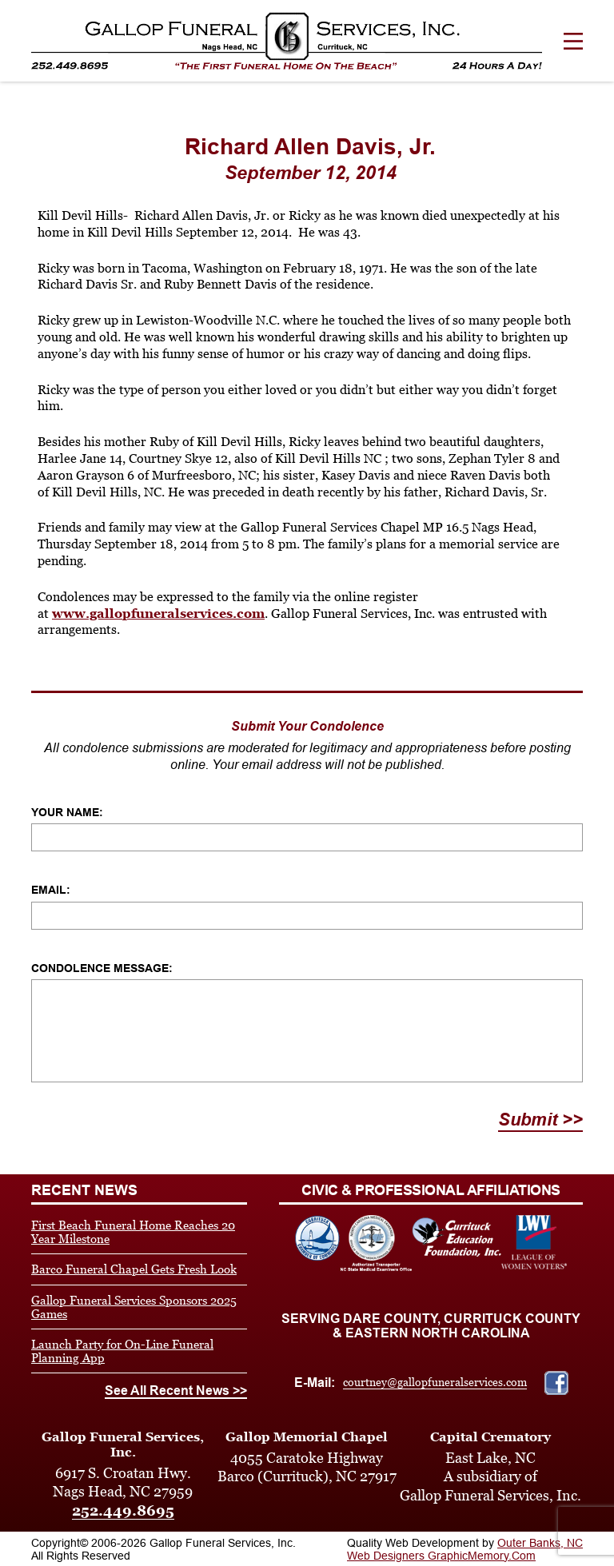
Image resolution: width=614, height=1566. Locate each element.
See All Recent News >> (176, 1390)
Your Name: (67, 812)
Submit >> (540, 1120)
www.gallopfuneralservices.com (158, 613)
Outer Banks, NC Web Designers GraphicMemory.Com (465, 1549)
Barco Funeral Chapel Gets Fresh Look (134, 1269)
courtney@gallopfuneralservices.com (435, 1382)
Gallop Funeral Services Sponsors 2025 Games (134, 1307)
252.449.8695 (123, 1510)
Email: (50, 889)
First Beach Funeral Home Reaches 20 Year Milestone (133, 1231)
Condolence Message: (102, 968)
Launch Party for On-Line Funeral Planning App (122, 1351)
